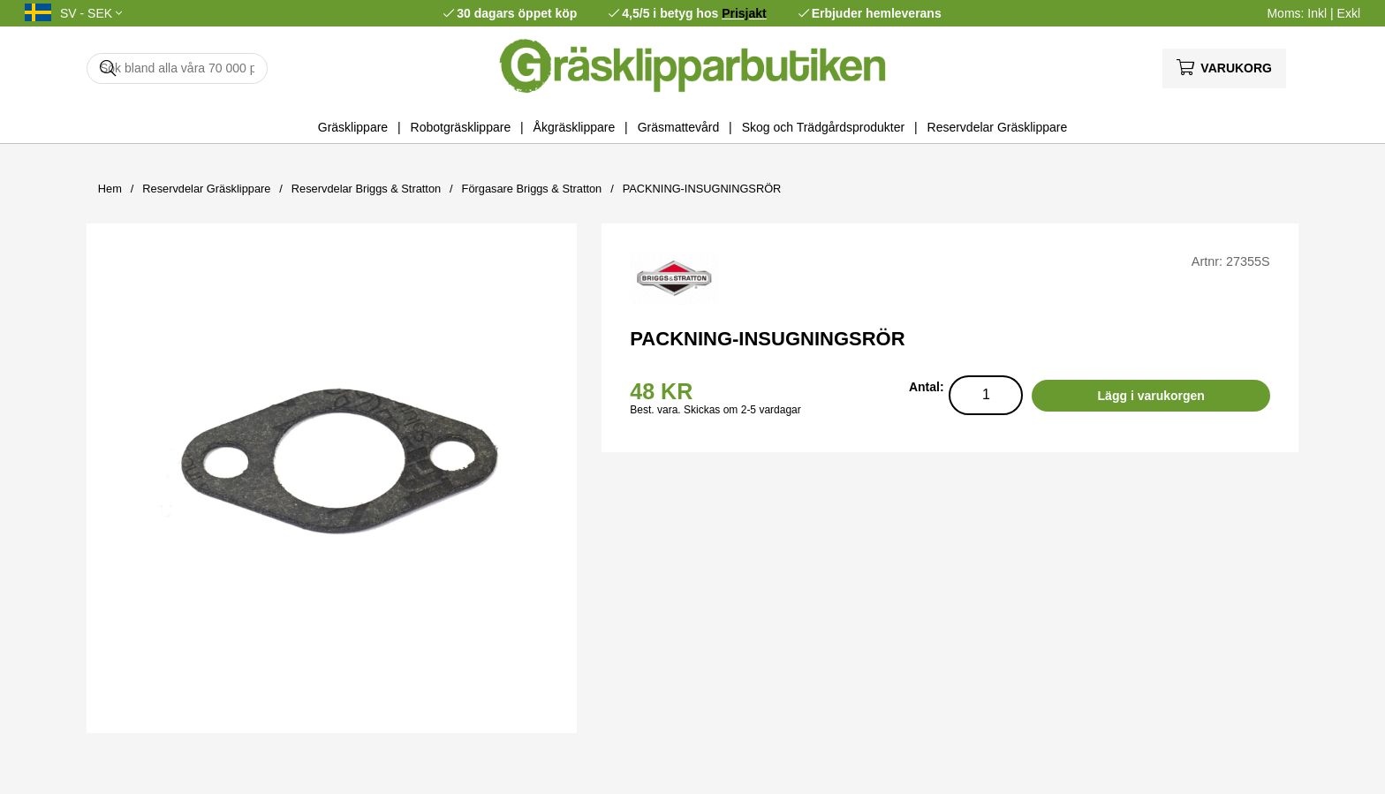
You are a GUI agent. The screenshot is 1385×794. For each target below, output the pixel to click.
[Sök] (177, 68)
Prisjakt (744, 13)
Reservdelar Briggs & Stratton (366, 188)
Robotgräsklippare (461, 127)
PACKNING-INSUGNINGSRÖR (702, 188)
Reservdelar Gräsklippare (997, 127)
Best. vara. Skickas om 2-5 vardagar (715, 410)
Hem (110, 188)
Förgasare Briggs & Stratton (532, 188)
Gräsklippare (353, 127)
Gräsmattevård (679, 127)
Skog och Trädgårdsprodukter (823, 127)
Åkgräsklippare (575, 127)
